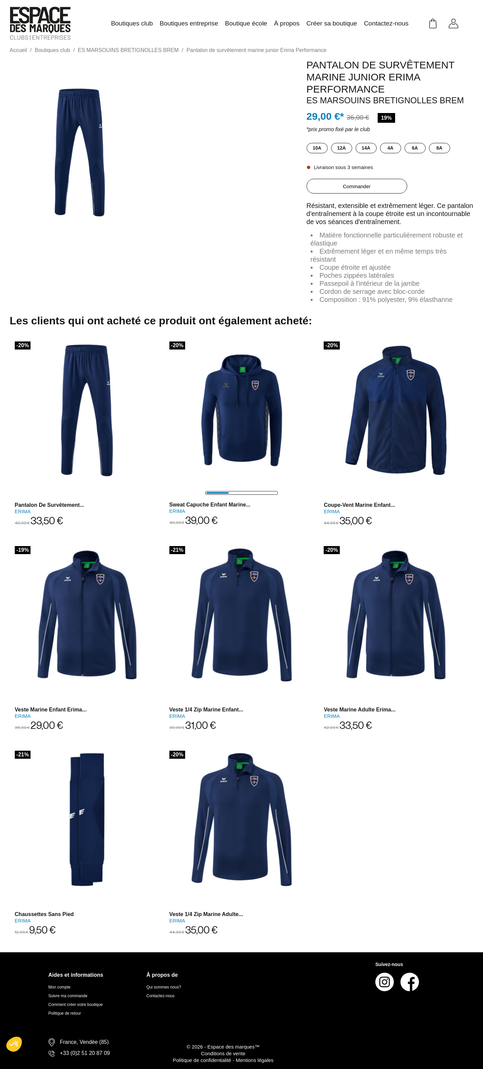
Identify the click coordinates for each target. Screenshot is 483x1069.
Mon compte (59, 987)
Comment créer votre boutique (75, 1004)
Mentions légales (255, 1060)
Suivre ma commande (68, 996)
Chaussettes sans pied (44, 914)
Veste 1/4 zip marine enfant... (206, 709)
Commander (357, 186)
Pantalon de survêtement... (49, 505)
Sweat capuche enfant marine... (210, 504)
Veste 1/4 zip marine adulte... (206, 914)
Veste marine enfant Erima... (51, 709)
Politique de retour (64, 1013)
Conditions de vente (223, 1053)
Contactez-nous (161, 996)
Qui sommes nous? (164, 987)
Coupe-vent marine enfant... (359, 505)
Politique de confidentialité (202, 1060)
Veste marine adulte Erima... (359, 709)
